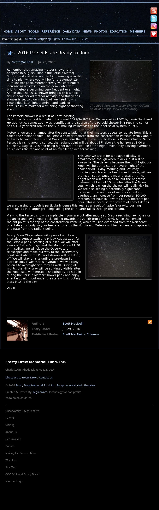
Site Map (10, 467)
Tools (34, 31)
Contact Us (46, 377)
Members (138, 31)
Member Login (14, 481)
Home (8, 31)
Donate (9, 446)
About (20, 31)
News (87, 31)
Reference (50, 31)
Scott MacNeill (22, 62)
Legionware (40, 392)
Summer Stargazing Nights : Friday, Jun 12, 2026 (56, 39)
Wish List (11, 460)
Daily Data (71, 31)
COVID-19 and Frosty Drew (21, 474)
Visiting (9, 425)
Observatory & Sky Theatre (22, 411)
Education (118, 31)
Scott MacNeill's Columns (81, 334)
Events (9, 418)
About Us (11, 432)
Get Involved (13, 439)
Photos (100, 31)
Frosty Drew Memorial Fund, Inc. (55, 385)
